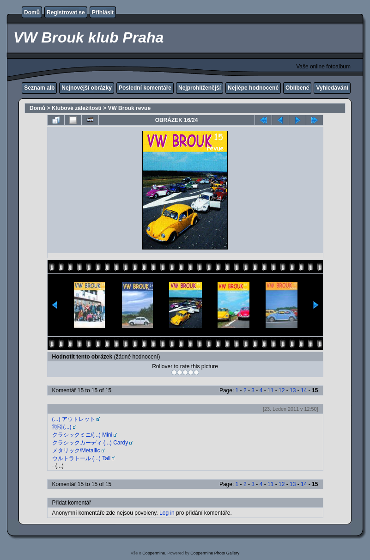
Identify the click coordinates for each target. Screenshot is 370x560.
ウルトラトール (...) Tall (81, 458)
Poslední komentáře (145, 88)
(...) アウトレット (73, 419)
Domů (32, 12)
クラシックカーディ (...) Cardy (90, 442)
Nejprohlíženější (199, 88)
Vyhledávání (332, 88)
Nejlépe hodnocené (253, 88)
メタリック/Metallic (76, 450)
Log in (167, 513)
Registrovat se (66, 12)
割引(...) (62, 427)
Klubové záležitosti (77, 108)
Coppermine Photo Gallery (214, 553)
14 (304, 390)
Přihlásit (103, 12)
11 (270, 390)
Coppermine (153, 553)
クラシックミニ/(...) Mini (82, 435)
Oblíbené (297, 88)
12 (282, 390)
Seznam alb (39, 88)
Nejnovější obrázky (86, 88)
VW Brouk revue (129, 108)
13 (293, 390)
